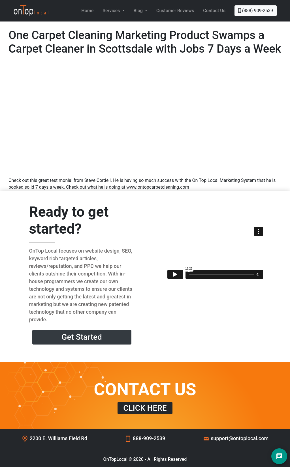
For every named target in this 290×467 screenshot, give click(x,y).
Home (87, 10)
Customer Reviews (175, 10)
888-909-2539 (149, 438)
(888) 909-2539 (255, 10)
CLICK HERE (145, 408)
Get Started (81, 337)
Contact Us (214, 10)
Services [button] (112, 10)
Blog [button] (139, 10)
